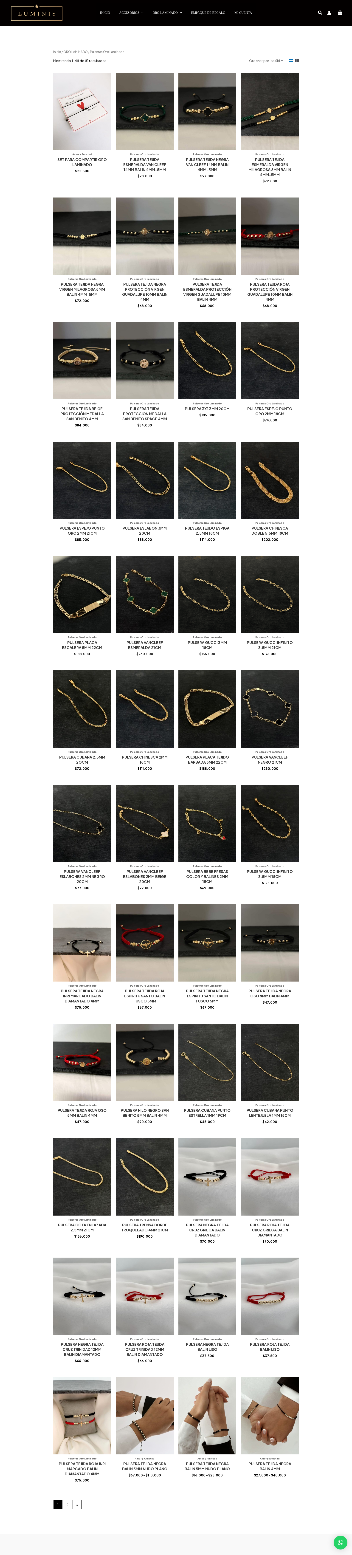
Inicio (57, 52)
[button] (320, 13)
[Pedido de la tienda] (266, 60)
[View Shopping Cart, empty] (340, 13)
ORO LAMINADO (75, 52)
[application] (141, 13)
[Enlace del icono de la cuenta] (329, 13)
